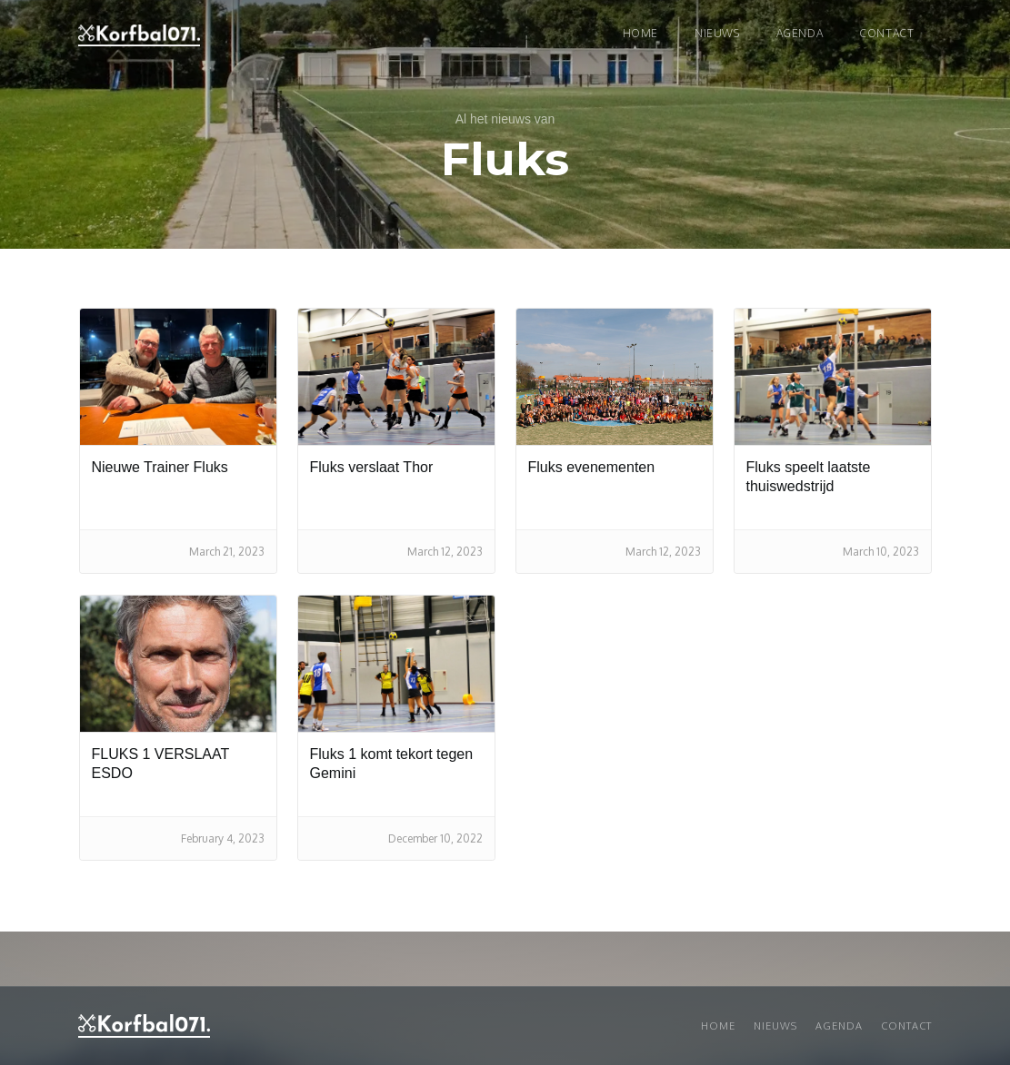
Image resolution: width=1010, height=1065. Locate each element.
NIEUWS (717, 33)
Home (640, 33)
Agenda (800, 33)
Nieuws (775, 1026)
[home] (139, 35)
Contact (886, 33)
